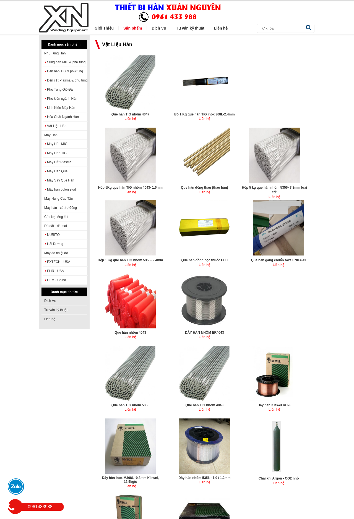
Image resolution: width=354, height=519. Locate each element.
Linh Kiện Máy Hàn (61, 108)
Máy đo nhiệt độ (56, 253)
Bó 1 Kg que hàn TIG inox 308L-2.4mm (177, 116)
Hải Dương (55, 244)
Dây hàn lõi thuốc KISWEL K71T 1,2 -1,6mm (120, 404)
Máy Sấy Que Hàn (60, 180)
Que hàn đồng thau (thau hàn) (289, 114)
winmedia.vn (119, 515)
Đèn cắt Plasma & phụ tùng (67, 80)
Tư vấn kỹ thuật (55, 310)
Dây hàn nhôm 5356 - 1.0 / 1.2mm (233, 331)
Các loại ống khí (56, 217)
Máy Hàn (51, 135)
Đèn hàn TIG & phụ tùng (65, 71)
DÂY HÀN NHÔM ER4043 (176, 257)
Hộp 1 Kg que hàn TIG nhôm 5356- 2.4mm (177, 188)
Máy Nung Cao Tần (58, 199)
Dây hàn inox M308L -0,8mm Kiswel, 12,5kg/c (177, 331)
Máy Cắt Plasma (59, 162)
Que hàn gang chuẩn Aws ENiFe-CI (290, 188)
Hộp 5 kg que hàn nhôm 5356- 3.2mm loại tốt (120, 188)
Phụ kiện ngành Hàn (62, 99)
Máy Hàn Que (57, 171)
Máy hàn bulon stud (61, 189)
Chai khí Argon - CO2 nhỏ (290, 330)
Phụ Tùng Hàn (55, 53)
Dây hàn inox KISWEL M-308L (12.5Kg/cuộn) (233, 403)
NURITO (53, 235)
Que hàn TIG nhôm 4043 (290, 257)
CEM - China (56, 280)
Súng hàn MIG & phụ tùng (66, 62)
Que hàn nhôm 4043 (120, 257)
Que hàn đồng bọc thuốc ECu (233, 186)
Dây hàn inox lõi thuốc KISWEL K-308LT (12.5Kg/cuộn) (177, 404)
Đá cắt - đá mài (55, 226)
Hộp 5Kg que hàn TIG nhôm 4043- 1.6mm (233, 116)
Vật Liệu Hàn (56, 126)
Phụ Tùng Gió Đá (60, 89)
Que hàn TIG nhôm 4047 (120, 114)
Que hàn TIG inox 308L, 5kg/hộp (290, 402)
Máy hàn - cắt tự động (60, 208)
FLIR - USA (55, 271)
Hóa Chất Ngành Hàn (63, 117)
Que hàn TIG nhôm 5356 (233, 257)
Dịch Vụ (50, 301)
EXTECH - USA (58, 262)
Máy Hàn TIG (57, 153)
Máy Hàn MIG (57, 144)
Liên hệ (49, 319)
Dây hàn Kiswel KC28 (120, 329)
